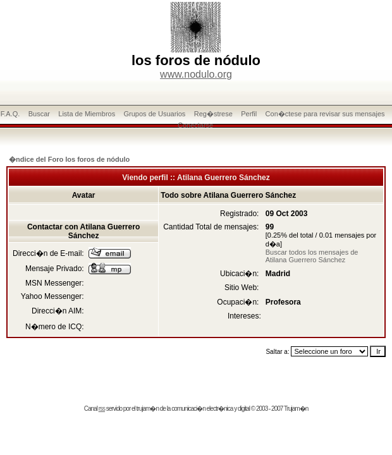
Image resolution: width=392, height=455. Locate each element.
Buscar (39, 114)
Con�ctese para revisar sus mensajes (325, 114)
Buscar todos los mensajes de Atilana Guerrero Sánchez (312, 256)
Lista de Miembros (86, 114)
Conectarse (195, 125)
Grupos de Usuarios (155, 114)
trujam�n (148, 408)
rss (102, 408)
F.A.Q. (10, 114)
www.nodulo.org (196, 74)
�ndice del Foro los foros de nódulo (69, 159)
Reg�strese (213, 114)
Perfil (249, 114)
